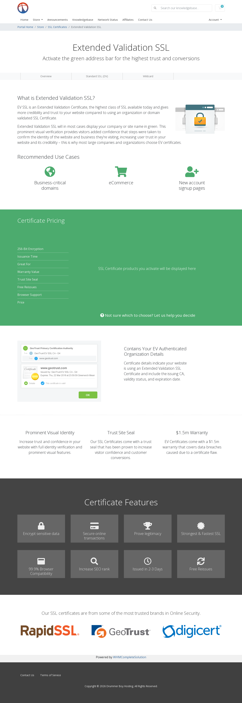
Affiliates (128, 19)
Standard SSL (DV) (97, 76)
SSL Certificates (57, 27)
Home (24, 19)
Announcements (57, 19)
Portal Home (25, 27)
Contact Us (145, 19)
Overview (46, 76)
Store (37, 19)
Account (214, 19)
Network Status (108, 19)
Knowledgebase (82, 19)
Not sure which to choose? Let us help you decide (147, 315)
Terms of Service (50, 675)
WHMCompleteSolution (129, 657)
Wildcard (148, 76)
